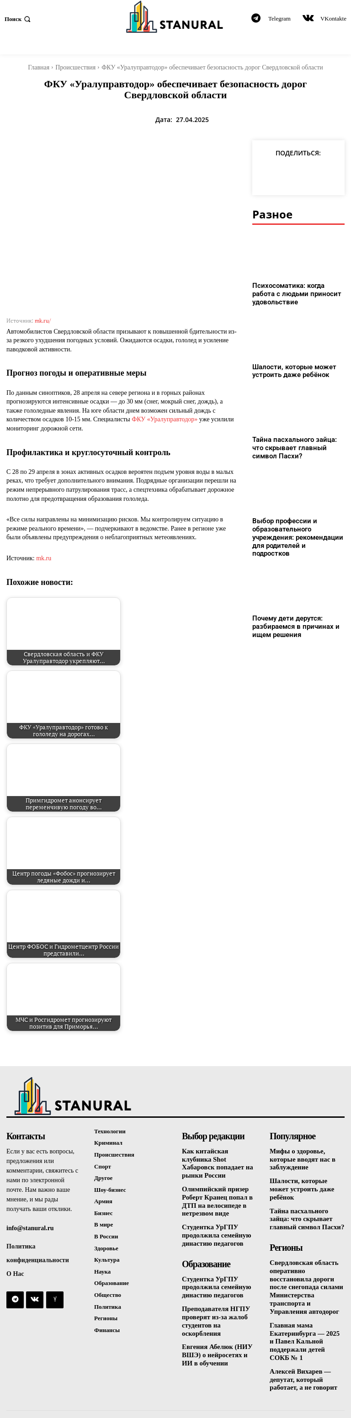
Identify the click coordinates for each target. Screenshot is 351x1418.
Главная (38, 67)
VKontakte (333, 18)
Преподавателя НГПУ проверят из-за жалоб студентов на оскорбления (219, 1304)
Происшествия (75, 67)
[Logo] (175, 16)
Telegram (279, 18)
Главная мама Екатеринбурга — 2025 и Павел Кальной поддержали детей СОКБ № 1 (306, 1319)
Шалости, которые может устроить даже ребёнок (290, 369)
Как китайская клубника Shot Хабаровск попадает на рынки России (218, 1159)
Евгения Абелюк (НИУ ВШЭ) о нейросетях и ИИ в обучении (218, 1333)
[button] (18, 18)
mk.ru (43, 558)
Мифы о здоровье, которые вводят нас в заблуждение (301, 1159)
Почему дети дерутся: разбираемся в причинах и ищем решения (292, 612)
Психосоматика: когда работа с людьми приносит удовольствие (297, 293)
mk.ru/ (43, 320)
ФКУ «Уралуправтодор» (164, 419)
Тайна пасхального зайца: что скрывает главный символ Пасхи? (297, 445)
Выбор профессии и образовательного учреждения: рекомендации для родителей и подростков (295, 529)
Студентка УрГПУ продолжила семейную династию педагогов (214, 1224)
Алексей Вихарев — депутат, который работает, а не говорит (302, 1356)
